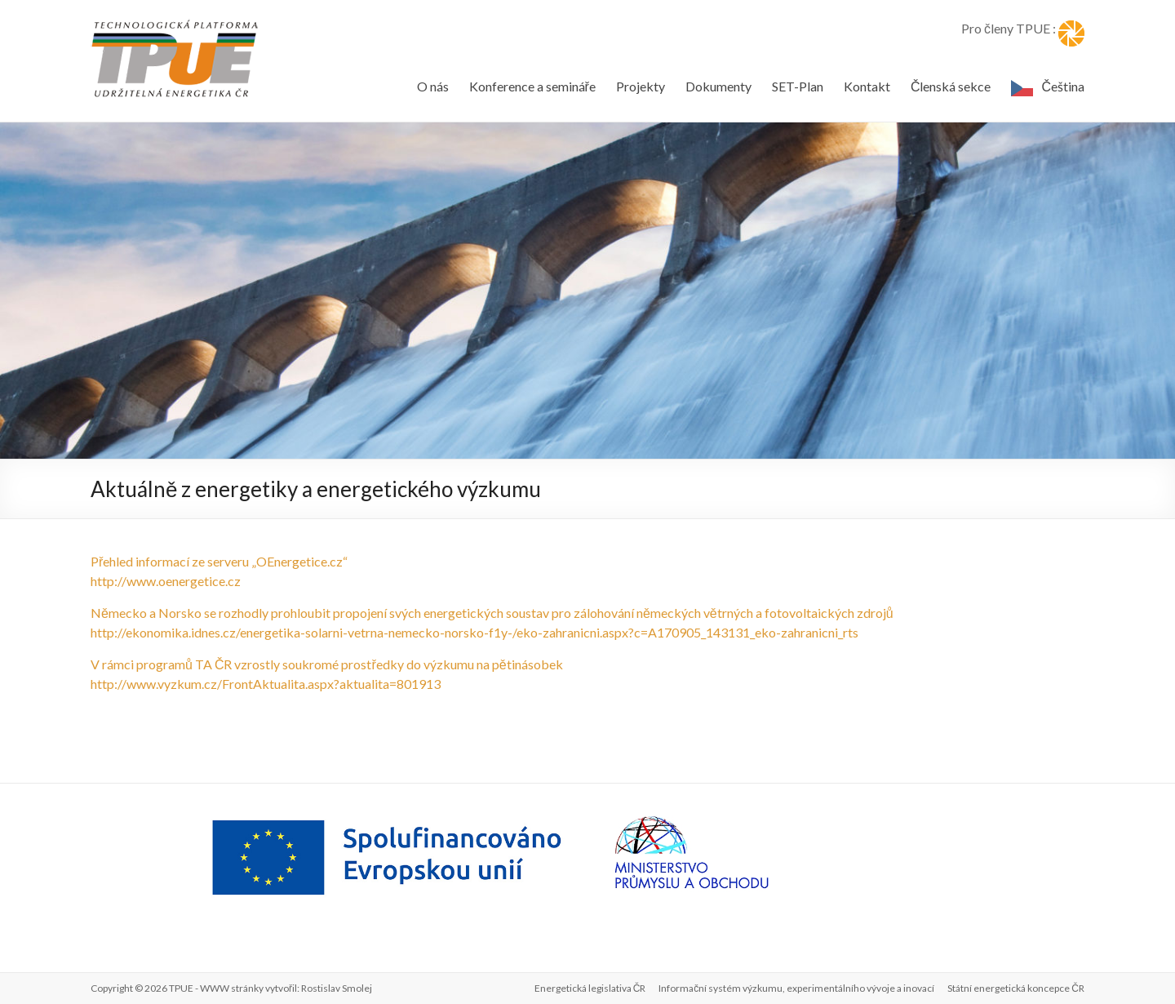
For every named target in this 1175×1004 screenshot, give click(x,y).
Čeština (1062, 86)
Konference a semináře (532, 86)
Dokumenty (718, 86)
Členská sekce (951, 86)
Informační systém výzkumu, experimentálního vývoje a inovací (796, 988)
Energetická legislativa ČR (590, 988)
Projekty (640, 86)
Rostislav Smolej (336, 988)
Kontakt (867, 86)
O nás (433, 86)
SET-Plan (797, 86)
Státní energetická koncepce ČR (1015, 988)
